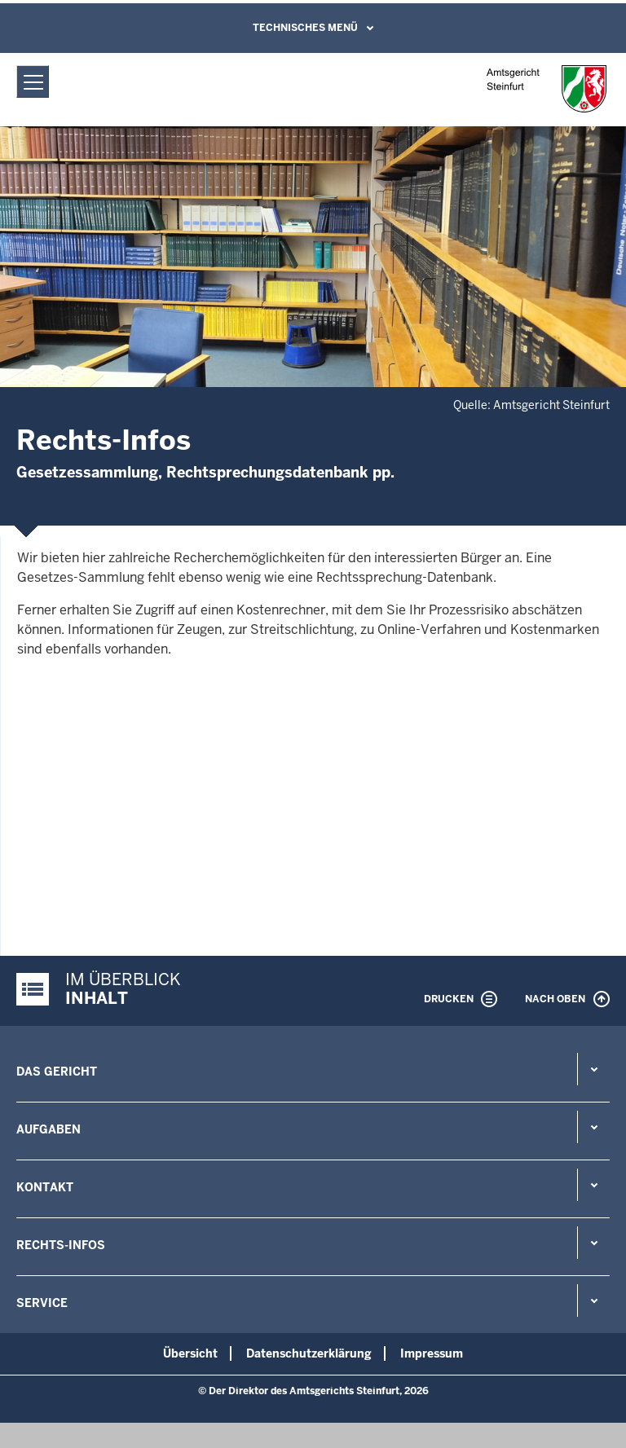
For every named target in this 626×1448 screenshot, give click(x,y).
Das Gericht (56, 1071)
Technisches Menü (305, 27)
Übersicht (190, 1353)
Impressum (431, 1353)
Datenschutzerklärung (309, 1353)
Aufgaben (48, 1129)
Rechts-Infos (60, 1245)
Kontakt (44, 1187)
